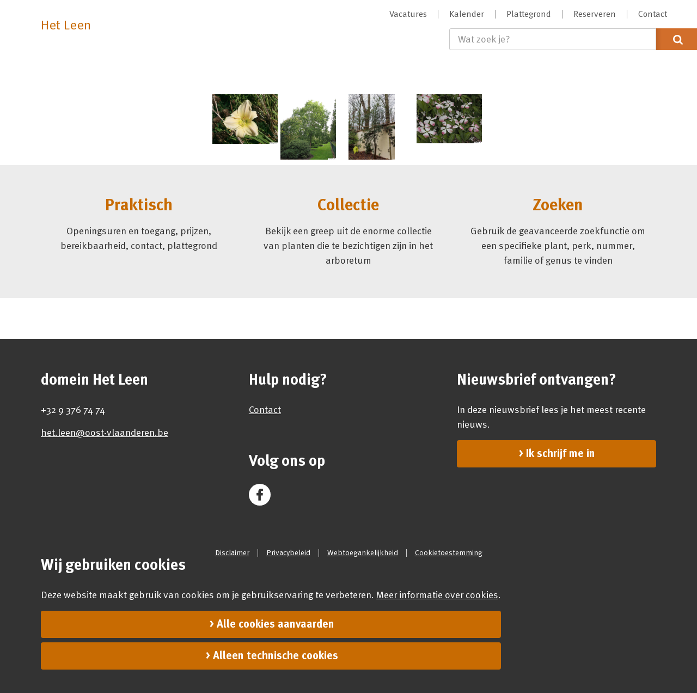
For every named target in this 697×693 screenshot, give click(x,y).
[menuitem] (408, 14)
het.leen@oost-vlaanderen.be (104, 432)
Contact (265, 409)
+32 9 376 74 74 (73, 409)
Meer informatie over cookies (437, 594)
